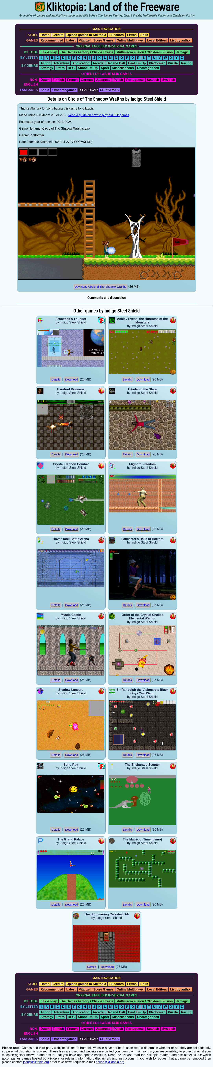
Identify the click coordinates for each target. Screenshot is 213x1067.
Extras (131, 35)
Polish (118, 79)
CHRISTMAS (109, 90)
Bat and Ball (116, 63)
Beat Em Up (137, 63)
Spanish (153, 79)
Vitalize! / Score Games (96, 40)
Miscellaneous (123, 68)
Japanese (103, 79)
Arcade (98, 63)
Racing (186, 63)
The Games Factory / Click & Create (86, 52)
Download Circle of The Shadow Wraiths (100, 286)
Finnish (58, 79)
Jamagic (182, 52)
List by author (180, 40)
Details (55, 379)
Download (71, 379)
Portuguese (135, 79)
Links (144, 35)
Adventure (61, 63)
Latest (71, 40)
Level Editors (157, 40)
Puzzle (173, 63)
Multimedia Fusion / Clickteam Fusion (144, 52)
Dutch (45, 79)
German (87, 79)
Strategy (47, 68)
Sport (105, 68)
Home (45, 35)
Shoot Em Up (88, 68)
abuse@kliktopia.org (110, 1062)
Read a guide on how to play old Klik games (98, 115)
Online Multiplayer (130, 40)
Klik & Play (49, 52)
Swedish (168, 79)
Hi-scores (116, 35)
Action (45, 63)
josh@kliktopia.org (36, 1062)
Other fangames (64, 90)
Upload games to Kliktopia (86, 35)
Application (80, 63)
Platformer (157, 63)
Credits (58, 35)
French (72, 79)
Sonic (45, 90)
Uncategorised (148, 68)
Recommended (52, 40)
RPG (71, 68)
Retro (60, 68)
